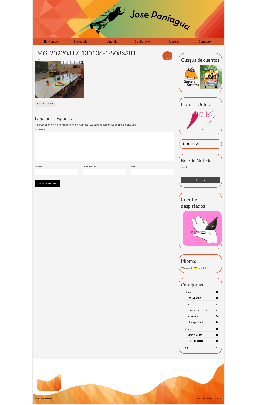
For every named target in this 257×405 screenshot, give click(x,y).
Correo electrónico (91, 166)
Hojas (188, 292)
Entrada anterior (45, 103)
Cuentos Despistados (198, 310)
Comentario (40, 130)
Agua (188, 347)
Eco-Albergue (194, 298)
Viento (188, 329)
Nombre (39, 166)
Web (133, 166)
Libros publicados (196, 322)
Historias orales (195, 341)
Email (184, 167)
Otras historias (195, 335)
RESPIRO (193, 316)
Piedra (188, 304)
